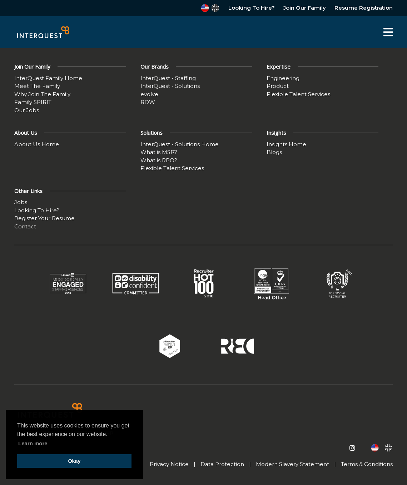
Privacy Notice (169, 464)
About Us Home (36, 144)
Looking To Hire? (251, 7)
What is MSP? (158, 152)
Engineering (283, 78)
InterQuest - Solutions (170, 86)
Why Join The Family (42, 94)
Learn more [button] (33, 443)
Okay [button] (74, 461)
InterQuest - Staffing (168, 78)
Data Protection (222, 464)
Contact (25, 226)
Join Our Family (304, 7)
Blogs (274, 152)
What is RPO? (158, 160)
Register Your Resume (44, 218)
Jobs (20, 202)
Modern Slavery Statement (292, 464)
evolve (149, 94)
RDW (147, 102)
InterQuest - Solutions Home (179, 144)
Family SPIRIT (32, 102)
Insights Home (286, 144)
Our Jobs (26, 110)
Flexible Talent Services (298, 94)
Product (278, 86)
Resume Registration (363, 7)
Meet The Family (37, 86)
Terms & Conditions (367, 464)
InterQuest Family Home (48, 78)
